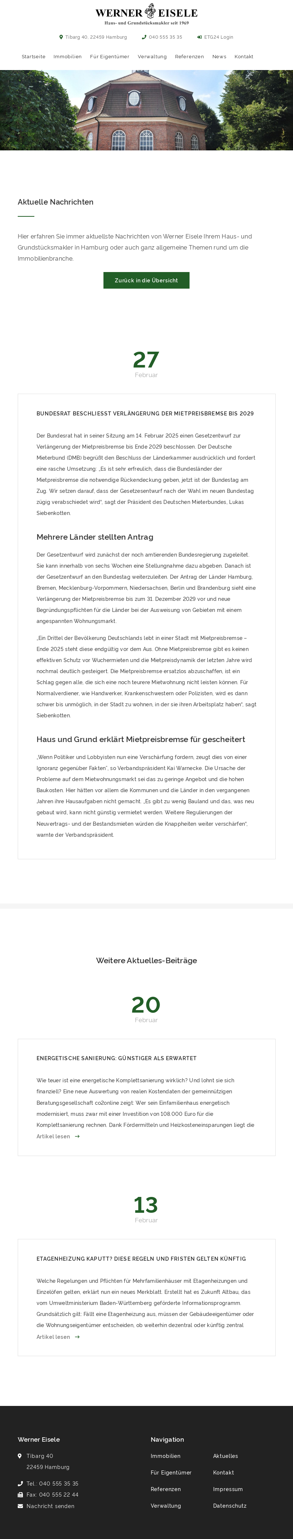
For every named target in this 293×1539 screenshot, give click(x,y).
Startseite (34, 56)
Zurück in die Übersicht (146, 279)
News (219, 56)
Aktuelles (226, 1455)
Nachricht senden (50, 1505)
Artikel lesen (54, 1135)
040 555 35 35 (162, 37)
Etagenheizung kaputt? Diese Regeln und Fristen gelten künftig (141, 1258)
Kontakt (244, 56)
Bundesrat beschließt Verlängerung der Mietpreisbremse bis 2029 (145, 413)
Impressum (228, 1488)
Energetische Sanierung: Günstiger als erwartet (117, 1057)
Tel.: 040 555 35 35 (53, 1483)
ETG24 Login (215, 37)
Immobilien (68, 56)
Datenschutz (230, 1505)
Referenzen (189, 56)
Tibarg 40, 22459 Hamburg (93, 37)
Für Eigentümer (110, 56)
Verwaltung (152, 56)
